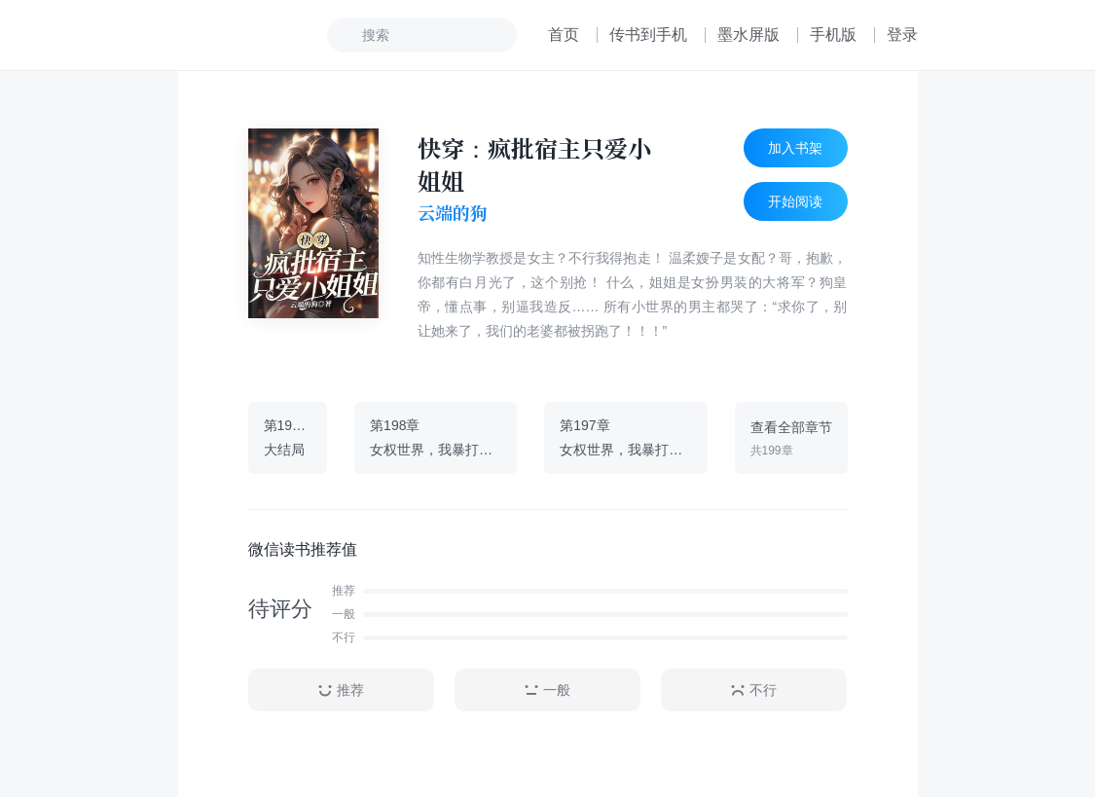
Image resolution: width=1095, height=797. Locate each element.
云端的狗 (453, 213)
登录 (902, 34)
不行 (753, 690)
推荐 (340, 690)
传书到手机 (648, 34)
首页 (563, 34)
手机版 (833, 34)
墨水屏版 (748, 34)
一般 (547, 690)
